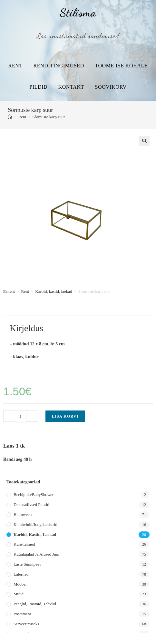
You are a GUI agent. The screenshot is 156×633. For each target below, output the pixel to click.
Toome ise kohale (121, 65)
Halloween (23, 514)
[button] (144, 141)
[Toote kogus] (20, 416)
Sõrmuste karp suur (48, 116)
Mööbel (20, 584)
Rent (15, 65)
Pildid (38, 87)
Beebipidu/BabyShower (34, 494)
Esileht (9, 291)
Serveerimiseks (26, 623)
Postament (22, 613)
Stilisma (78, 12)
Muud (19, 593)
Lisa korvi (65, 416)
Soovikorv (110, 87)
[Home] (10, 116)
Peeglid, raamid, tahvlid (35, 603)
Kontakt (71, 87)
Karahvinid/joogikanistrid (35, 524)
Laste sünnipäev (27, 564)
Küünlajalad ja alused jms (36, 554)
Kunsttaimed (24, 544)
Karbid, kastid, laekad (53, 291)
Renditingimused (58, 65)
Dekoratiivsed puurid (31, 504)
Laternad (21, 574)
